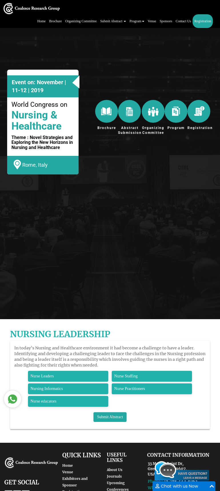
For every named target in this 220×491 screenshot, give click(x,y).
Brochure (55, 21)
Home (41, 21)
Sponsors (166, 21)
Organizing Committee (81, 21)
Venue (152, 21)
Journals (114, 476)
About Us (114, 470)
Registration (202, 21)
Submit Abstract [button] (113, 21)
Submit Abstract (110, 417)
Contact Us (183, 21)
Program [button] (136, 21)
